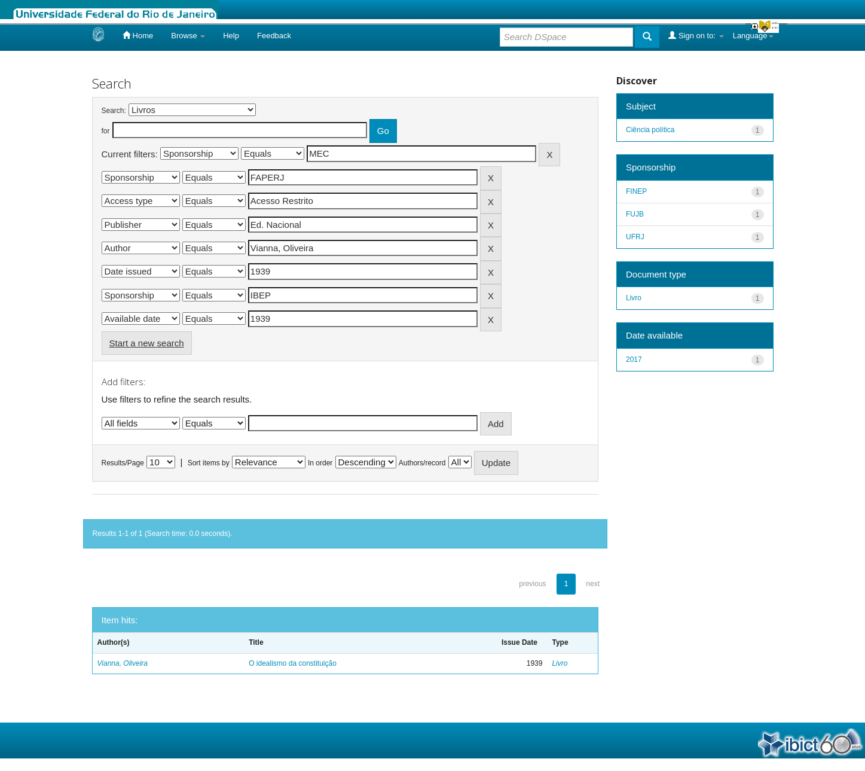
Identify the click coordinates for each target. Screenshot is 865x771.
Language (753, 35)
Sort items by (209, 463)
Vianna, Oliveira (122, 663)
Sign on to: (695, 35)
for (106, 131)
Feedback (274, 35)
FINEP (636, 191)
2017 (634, 359)
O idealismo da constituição (293, 663)
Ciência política (650, 130)
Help (231, 35)
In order (320, 463)
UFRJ (635, 237)
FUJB (635, 214)
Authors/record (422, 463)
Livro (559, 663)
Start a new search (146, 343)
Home (138, 35)
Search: (114, 110)
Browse (188, 35)
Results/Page (123, 463)
